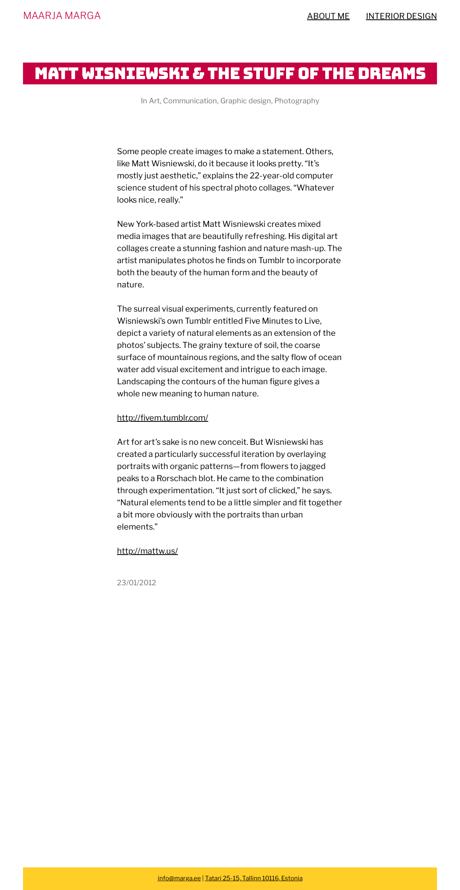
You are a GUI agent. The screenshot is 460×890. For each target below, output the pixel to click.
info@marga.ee (179, 878)
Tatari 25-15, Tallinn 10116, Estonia (254, 878)
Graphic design (245, 100)
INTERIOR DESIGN (401, 16)
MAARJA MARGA (62, 15)
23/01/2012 (136, 582)
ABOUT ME (328, 16)
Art (154, 100)
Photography (297, 100)
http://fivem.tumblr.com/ (162, 418)
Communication (190, 100)
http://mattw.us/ (147, 551)
